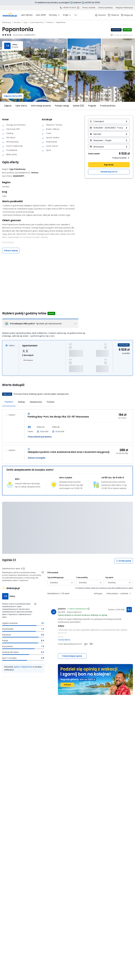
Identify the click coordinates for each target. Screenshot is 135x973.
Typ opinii (109, 577)
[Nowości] (100, 15)
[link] (10, 15)
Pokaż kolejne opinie (72, 656)
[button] (109, 121)
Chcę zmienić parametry (40, 436)
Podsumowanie (121, 158)
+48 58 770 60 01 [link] (69, 7)
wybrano (12, 345)
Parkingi (21, 402)
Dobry (15, 44)
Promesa (50, 402)
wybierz (12, 415)
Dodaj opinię (123, 560)
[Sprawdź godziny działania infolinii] (78, 8)
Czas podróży (82, 577)
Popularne (9, 402)
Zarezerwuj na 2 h (108, 171)
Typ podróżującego (55, 577)
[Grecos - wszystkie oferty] (34, 172)
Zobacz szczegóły (36, 458)
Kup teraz (109, 164)
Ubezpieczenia (36, 402)
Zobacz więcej (11, 250)
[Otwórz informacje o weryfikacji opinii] (43, 572)
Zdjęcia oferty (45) (13, 96)
